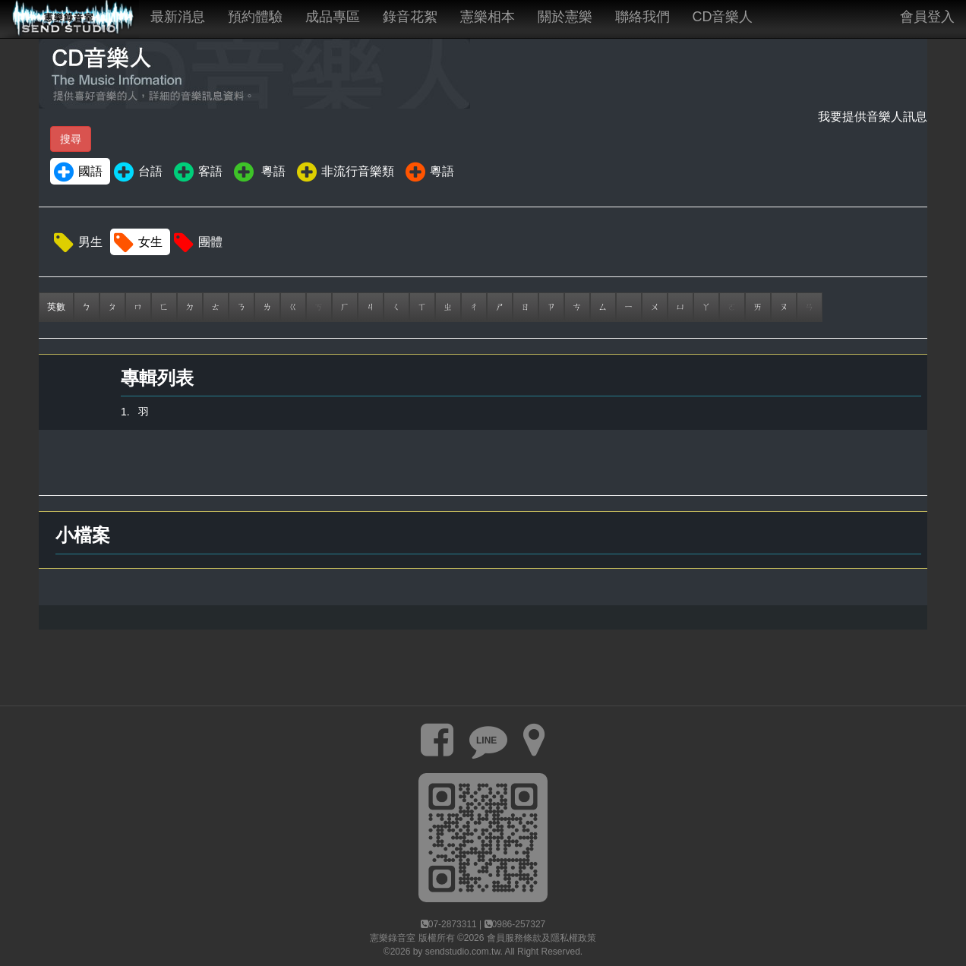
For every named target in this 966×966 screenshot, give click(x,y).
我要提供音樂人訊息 (872, 116)
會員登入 (927, 16)
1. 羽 (135, 412)
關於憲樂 (565, 16)
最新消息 (177, 16)
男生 (77, 243)
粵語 (259, 172)
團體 (197, 243)
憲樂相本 (487, 16)
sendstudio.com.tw (462, 951)
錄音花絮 (410, 16)
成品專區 (332, 16)
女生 (137, 243)
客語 (197, 172)
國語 (77, 172)
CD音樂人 (723, 16)
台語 (137, 172)
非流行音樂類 (344, 172)
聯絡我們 (642, 16)
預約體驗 (255, 16)
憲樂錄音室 (392, 938)
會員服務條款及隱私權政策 (541, 938)
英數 (56, 306)
